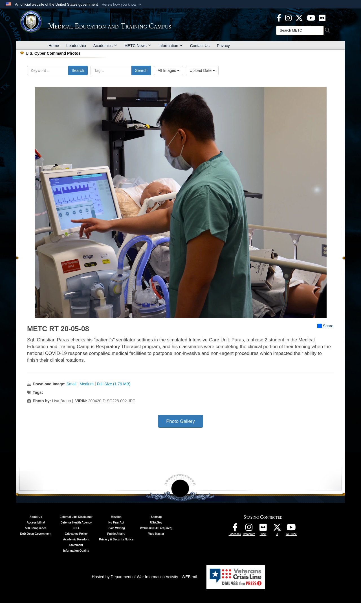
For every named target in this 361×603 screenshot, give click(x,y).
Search (78, 70)
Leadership (76, 45)
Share (325, 326)
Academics (105, 45)
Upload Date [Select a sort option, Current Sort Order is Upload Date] (202, 70)
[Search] (300, 30)
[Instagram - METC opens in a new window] (288, 17)
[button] (122, 4)
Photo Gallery (180, 421)
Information (171, 45)
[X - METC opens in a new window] (299, 17)
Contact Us (200, 45)
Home (54, 45)
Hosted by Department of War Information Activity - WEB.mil (144, 577)
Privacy (223, 45)
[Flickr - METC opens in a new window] (322, 17)
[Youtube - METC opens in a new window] (311, 17)
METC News (137, 45)
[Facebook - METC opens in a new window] (279, 17)
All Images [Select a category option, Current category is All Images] (168, 70)
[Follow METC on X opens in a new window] (277, 529)
